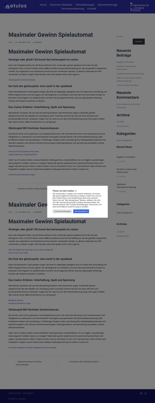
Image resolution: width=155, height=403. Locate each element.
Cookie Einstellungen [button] (62, 211)
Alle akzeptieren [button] (81, 211)
